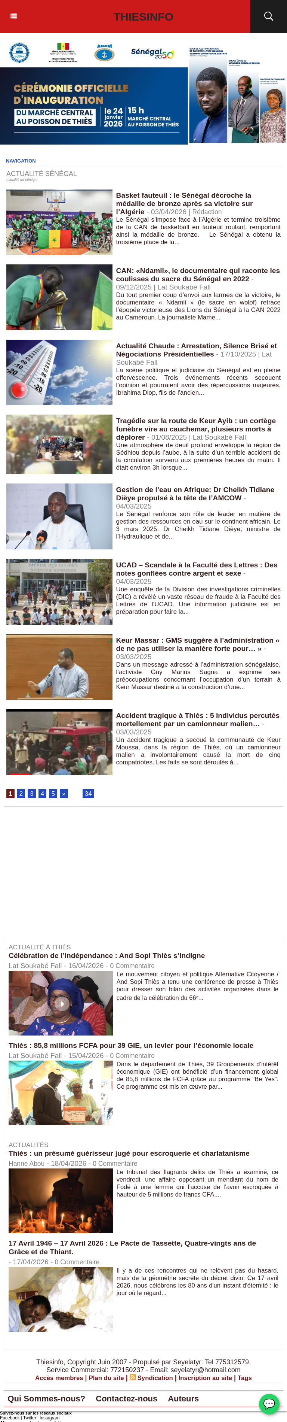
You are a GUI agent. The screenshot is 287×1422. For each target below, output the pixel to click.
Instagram (46, 1419)
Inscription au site (209, 1378)
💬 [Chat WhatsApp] (269, 1404)
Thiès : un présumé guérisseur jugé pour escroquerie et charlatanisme (134, 1154)
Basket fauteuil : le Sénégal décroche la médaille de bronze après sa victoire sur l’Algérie (187, 204)
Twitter (27, 1419)
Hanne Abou (28, 1164)
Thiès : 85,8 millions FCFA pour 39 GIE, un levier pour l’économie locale (136, 1046)
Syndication (156, 1378)
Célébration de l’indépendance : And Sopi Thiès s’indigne (111, 956)
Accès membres (54, 1378)
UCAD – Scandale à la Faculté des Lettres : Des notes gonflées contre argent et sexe (192, 569)
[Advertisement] (66, 878)
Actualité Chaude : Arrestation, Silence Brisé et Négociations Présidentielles (195, 350)
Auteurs (207, 1400)
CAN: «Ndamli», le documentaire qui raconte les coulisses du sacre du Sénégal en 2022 (195, 275)
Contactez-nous (143, 1400)
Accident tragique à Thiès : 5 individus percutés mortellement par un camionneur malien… (191, 724)
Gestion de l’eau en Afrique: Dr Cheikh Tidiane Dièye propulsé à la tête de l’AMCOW (198, 494)
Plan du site (104, 1378)
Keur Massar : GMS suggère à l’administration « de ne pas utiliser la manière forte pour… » (198, 644)
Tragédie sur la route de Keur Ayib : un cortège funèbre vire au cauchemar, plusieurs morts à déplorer (196, 429)
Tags (251, 1378)
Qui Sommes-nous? (52, 1400)
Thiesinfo (144, 16)
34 (89, 794)
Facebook (9, 1419)
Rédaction (210, 213)
